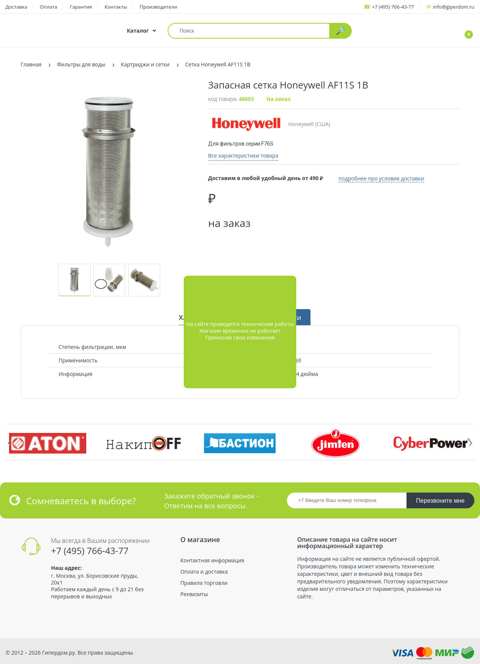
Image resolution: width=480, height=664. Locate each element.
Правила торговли (204, 583)
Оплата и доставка (204, 571)
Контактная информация (212, 560)
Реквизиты (194, 594)
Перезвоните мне (440, 500)
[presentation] (9, 441)
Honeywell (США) (269, 124)
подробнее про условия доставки (386, 177)
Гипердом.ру (58, 652)
